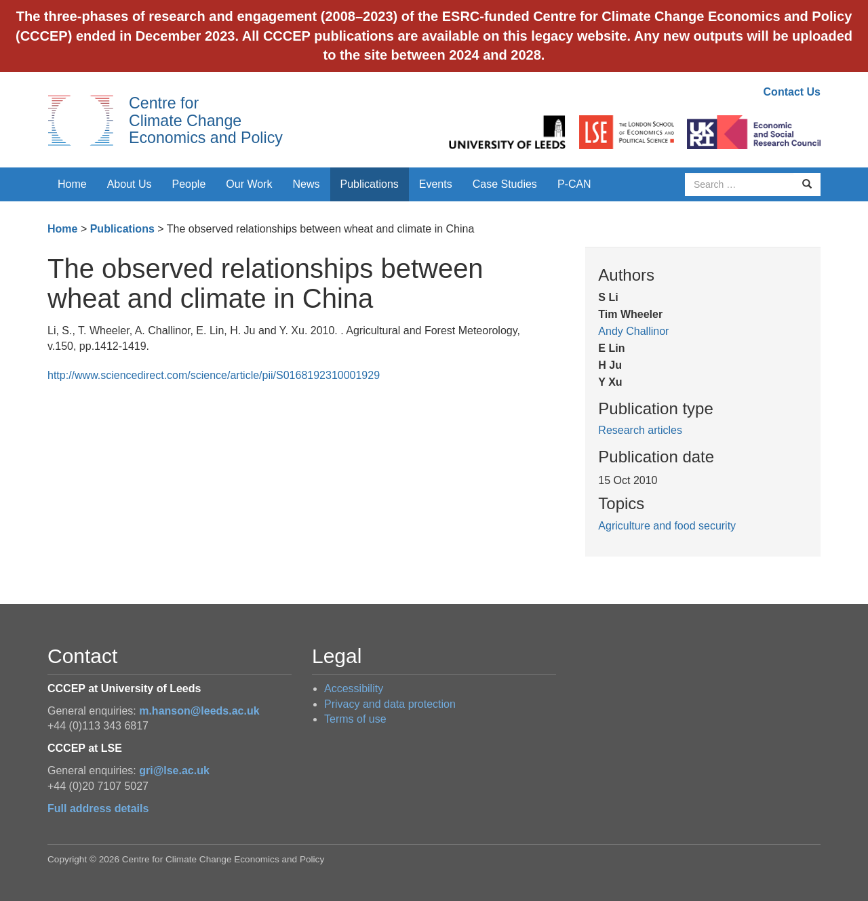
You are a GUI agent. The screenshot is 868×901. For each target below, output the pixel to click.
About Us (129, 184)
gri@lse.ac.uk (174, 770)
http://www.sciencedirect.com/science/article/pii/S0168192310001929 (213, 375)
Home (72, 184)
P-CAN (574, 184)
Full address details (98, 808)
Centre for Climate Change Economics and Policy (206, 120)
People (189, 184)
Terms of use (355, 719)
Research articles (640, 430)
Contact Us (792, 92)
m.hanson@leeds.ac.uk (199, 711)
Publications (369, 184)
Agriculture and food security (667, 526)
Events (435, 184)
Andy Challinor (633, 331)
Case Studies (505, 184)
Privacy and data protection (390, 704)
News (305, 184)
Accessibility (353, 688)
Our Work (249, 184)
